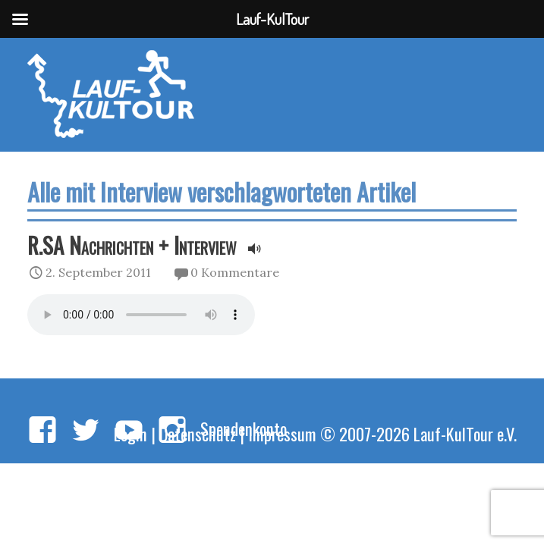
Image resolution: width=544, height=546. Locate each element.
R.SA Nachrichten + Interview (132, 245)
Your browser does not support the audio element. (141, 314)
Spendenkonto (243, 428)
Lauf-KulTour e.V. (465, 433)
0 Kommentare (234, 272)
